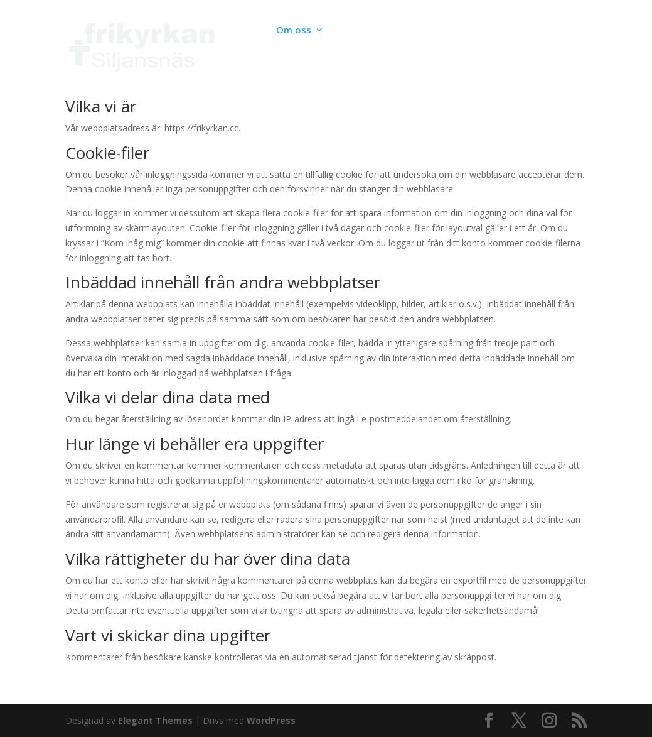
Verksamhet (367, 30)
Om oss (293, 30)
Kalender (240, 30)
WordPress (271, 720)
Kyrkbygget (517, 30)
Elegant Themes (155, 720)
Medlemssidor (252, 64)
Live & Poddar (443, 30)
